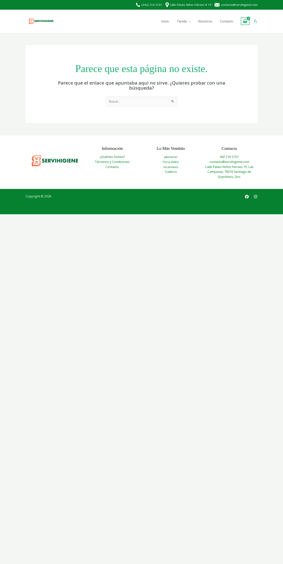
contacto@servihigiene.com (236, 5)
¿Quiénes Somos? (112, 157)
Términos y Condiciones (112, 162)
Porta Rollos (170, 162)
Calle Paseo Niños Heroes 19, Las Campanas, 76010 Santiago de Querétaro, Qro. (229, 172)
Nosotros (205, 21)
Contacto (226, 21)
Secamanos (170, 167)
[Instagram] (255, 197)
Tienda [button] (182, 21)
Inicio (165, 21)
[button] (255, 21)
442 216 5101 (229, 157)
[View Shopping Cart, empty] (245, 21)
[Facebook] (247, 197)
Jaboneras (170, 157)
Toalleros (170, 172)
